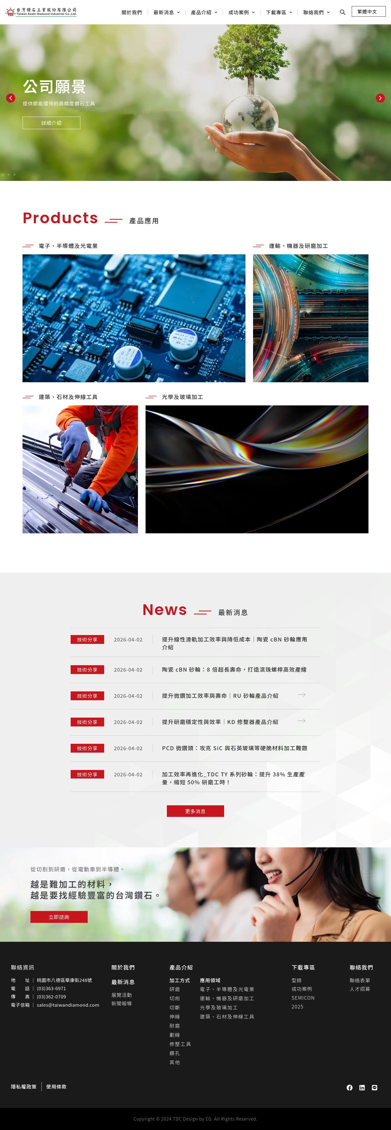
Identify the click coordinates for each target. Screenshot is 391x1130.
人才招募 (360, 988)
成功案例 (301, 988)
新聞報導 (121, 1003)
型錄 (296, 980)
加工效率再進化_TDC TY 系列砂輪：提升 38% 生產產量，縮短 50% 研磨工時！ (233, 778)
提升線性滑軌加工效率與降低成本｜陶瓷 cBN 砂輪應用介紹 (235, 643)
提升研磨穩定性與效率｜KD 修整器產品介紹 (220, 722)
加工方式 (180, 980)
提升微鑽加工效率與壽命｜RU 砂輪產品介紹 (220, 695)
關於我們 (123, 967)
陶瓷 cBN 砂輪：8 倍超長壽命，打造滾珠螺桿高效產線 (234, 669)
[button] (10, 98)
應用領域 (210, 980)
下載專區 (303, 967)
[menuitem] (369, 11)
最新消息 (123, 982)
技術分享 (87, 639)
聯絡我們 (361, 967)
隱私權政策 (24, 1086)
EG (208, 1119)
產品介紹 (181, 967)
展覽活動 (121, 994)
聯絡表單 (360, 980)
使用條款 (56, 1086)
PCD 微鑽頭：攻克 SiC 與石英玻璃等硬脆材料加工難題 (235, 748)
